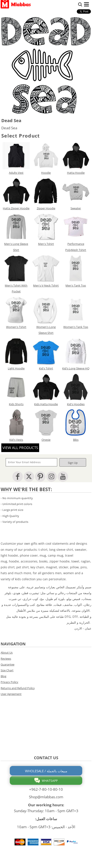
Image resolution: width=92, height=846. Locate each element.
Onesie (46, 440)
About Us (7, 652)
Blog (3, 676)
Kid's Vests (16, 440)
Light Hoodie (16, 368)
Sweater (75, 208)
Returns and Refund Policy (18, 688)
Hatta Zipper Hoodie (16, 208)
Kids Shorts (16, 404)
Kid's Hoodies (76, 404)
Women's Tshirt (16, 327)
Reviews (6, 659)
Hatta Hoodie (76, 173)
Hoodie (46, 173)
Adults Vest (16, 173)
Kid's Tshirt (46, 368)
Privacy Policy (9, 682)
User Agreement (11, 694)
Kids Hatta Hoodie (46, 404)
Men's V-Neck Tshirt (46, 285)
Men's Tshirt (46, 244)
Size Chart (7, 670)
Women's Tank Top (75, 327)
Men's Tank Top (75, 285)
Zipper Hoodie (46, 208)
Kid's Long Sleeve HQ (75, 368)
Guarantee (7, 664)
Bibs (76, 440)
